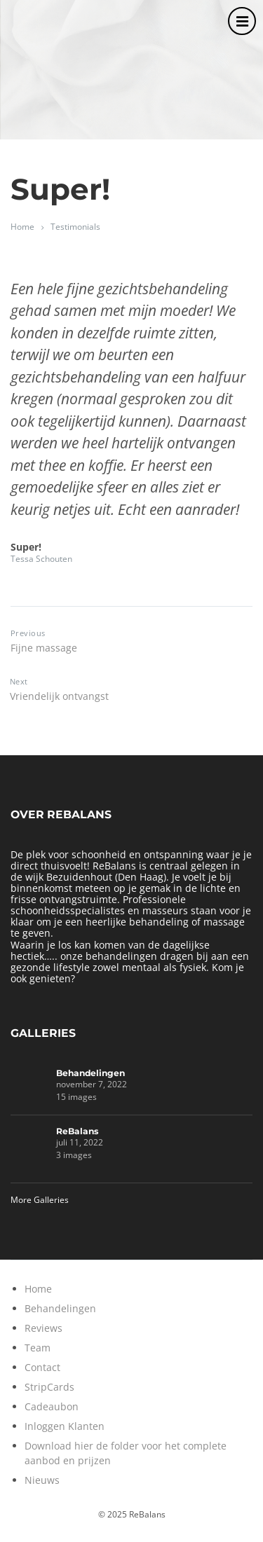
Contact (42, 1367)
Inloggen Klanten (64, 1426)
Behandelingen (90, 1073)
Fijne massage (44, 647)
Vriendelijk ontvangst (59, 696)
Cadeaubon (52, 1406)
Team (37, 1347)
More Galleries (40, 1200)
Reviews (43, 1328)
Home (22, 227)
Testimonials (75, 227)
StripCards (49, 1386)
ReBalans (77, 1131)
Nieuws (42, 1480)
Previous (28, 633)
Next (19, 681)
